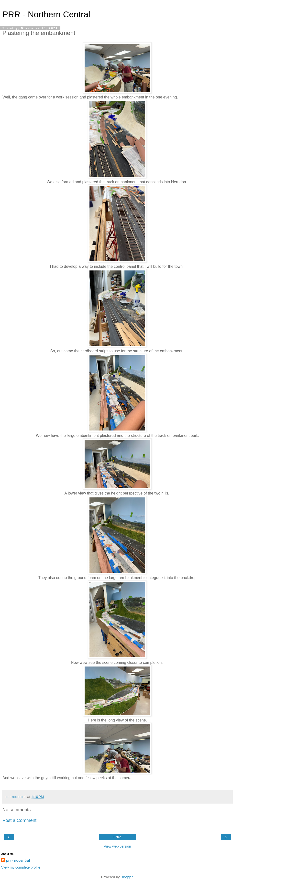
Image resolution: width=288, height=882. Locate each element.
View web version (117, 846)
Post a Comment (19, 820)
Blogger (127, 877)
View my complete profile (20, 867)
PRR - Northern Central (46, 14)
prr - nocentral (18, 860)
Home (117, 837)
